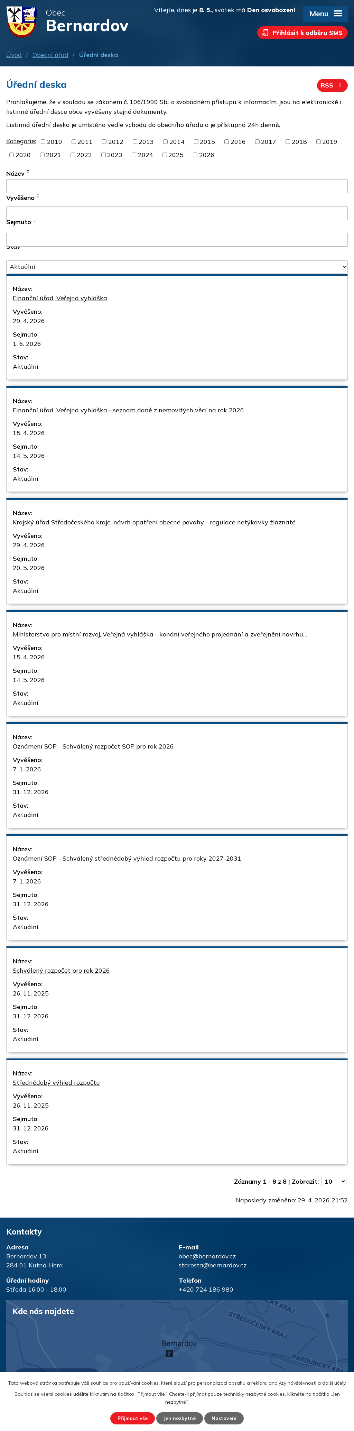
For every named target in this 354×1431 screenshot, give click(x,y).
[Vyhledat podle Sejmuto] (177, 240)
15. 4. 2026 (29, 433)
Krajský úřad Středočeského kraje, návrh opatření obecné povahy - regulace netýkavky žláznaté (154, 522)
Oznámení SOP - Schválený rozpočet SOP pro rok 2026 (93, 746)
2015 (207, 142)
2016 (238, 142)
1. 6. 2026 (27, 344)
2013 (146, 142)
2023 (114, 155)
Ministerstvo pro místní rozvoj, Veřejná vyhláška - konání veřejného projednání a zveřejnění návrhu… (160, 634)
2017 (268, 142)
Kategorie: (21, 141)
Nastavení (224, 1418)
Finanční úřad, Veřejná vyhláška (60, 298)
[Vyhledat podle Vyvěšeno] (177, 213)
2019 (329, 142)
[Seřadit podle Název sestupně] (28, 173)
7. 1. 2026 (27, 769)
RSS (332, 85)
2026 (206, 155)
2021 (53, 155)
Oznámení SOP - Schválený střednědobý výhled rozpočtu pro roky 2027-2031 (127, 858)
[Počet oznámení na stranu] (334, 1181)
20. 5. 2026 (29, 568)
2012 (115, 142)
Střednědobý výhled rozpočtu (56, 1082)
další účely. (334, 1383)
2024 (145, 155)
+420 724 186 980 (206, 1289)
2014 (177, 142)
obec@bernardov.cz (207, 1256)
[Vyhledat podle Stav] (177, 267)
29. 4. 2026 (29, 321)
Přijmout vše (133, 1418)
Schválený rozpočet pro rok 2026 (61, 970)
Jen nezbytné (180, 1418)
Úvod (14, 55)
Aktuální (25, 366)
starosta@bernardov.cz (212, 1265)
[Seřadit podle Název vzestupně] (28, 170)
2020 (23, 155)
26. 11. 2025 (31, 993)
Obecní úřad (50, 55)
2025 (176, 155)
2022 (84, 155)
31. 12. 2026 (31, 792)
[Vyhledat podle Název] (177, 186)
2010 (54, 142)
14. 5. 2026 (29, 456)
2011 (85, 142)
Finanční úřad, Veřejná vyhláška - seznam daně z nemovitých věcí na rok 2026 (128, 410)
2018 (299, 142)
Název (15, 173)
